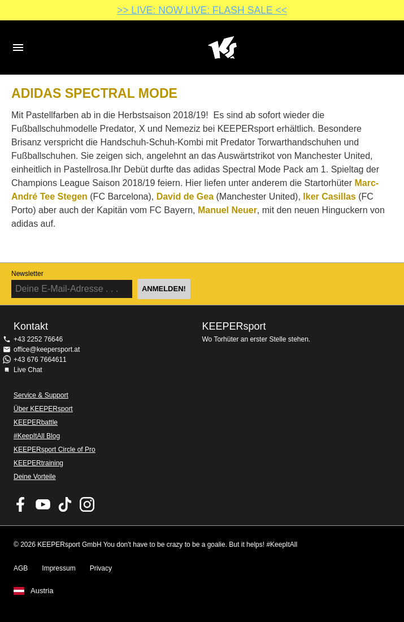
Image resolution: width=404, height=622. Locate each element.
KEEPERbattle (36, 422)
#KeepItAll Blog (37, 436)
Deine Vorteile (35, 477)
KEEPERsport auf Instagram (87, 504)
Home (222, 47)
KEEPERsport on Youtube (43, 504)
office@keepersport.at (47, 349)
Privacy (101, 568)
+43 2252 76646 (38, 339)
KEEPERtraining (38, 463)
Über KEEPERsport (43, 409)
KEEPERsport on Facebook (21, 504)
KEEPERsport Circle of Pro (54, 449)
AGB (21, 568)
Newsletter (27, 274)
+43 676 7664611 (40, 360)
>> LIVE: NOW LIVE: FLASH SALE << (202, 10)
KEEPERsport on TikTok (65, 504)
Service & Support (41, 395)
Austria (42, 591)
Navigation (18, 47)
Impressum (58, 568)
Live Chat (28, 370)
